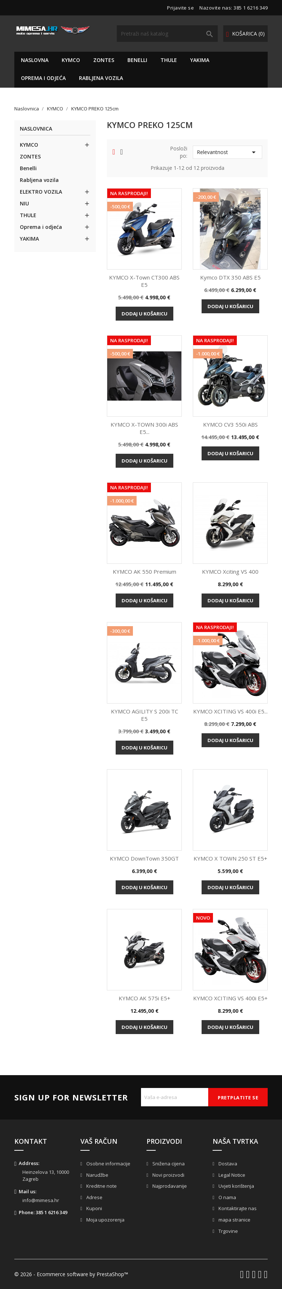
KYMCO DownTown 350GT (144, 858)
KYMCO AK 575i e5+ (144, 998)
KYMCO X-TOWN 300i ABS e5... (144, 428)
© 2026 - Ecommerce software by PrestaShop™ (71, 1274)
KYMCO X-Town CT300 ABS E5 (144, 281)
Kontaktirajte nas (237, 1208)
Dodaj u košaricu (144, 313)
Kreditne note (101, 1186)
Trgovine (227, 1231)
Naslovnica (36, 129)
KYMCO (71, 59)
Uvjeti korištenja (235, 1186)
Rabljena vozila (101, 77)
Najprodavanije (169, 1186)
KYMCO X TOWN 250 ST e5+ (230, 858)
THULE (168, 59)
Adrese (93, 1197)
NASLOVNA (34, 59)
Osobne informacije (107, 1163)
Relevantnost (227, 152)
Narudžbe (96, 1175)
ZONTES (103, 59)
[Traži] (167, 33)
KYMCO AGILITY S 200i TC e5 (144, 715)
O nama (226, 1197)
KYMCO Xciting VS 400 (230, 571)
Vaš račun (99, 1141)
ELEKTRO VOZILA (41, 191)
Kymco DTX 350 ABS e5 (230, 277)
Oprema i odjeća (43, 77)
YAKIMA (199, 59)
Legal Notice (231, 1175)
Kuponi (93, 1208)
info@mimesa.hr (40, 1200)
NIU (24, 203)
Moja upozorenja (104, 1219)
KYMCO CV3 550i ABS (230, 424)
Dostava (227, 1163)
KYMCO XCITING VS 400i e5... (230, 711)
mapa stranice (233, 1219)
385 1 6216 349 (251, 7)
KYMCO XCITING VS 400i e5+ (230, 998)
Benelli (137, 59)
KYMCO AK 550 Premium (144, 571)
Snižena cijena (168, 1163)
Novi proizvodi (167, 1175)
